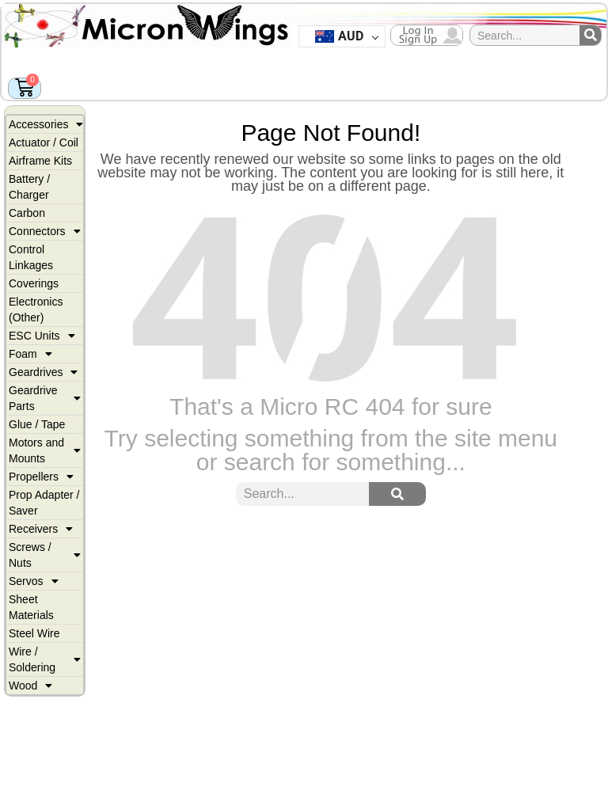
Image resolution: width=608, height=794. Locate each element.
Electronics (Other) (36, 309)
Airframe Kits (40, 160)
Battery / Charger (29, 187)
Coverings (34, 283)
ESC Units (42, 335)
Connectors (45, 231)
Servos (34, 581)
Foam (30, 354)
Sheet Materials (31, 607)
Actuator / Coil (43, 142)
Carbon (27, 213)
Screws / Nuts (45, 555)
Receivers (41, 529)
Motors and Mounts (45, 450)
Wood (30, 685)
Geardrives (43, 372)
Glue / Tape (37, 424)
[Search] (590, 35)
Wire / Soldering (45, 659)
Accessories (46, 124)
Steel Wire (34, 633)
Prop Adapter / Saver (44, 502)
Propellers (41, 476)
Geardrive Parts (45, 398)
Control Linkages (31, 257)
